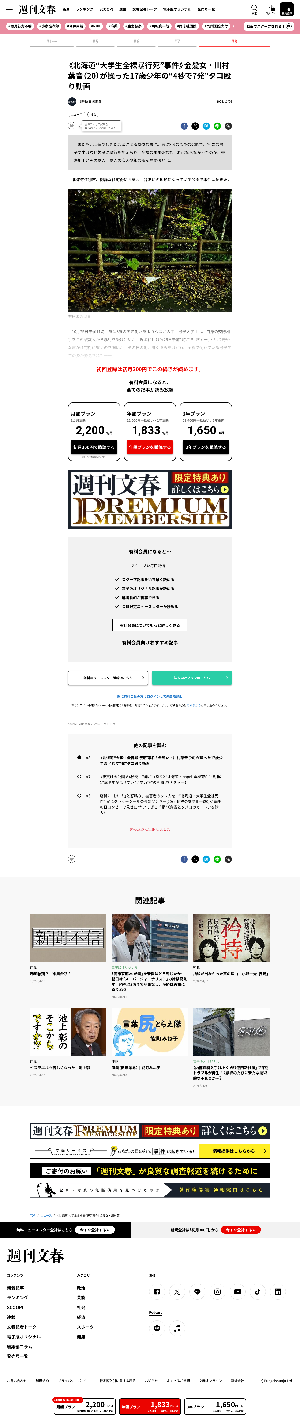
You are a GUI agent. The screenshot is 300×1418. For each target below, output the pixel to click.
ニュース (76, 114)
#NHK (96, 26)
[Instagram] (217, 1292)
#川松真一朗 (159, 26)
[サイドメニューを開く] (9, 9)
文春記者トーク (144, 9)
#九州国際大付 (216, 26)
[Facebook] (157, 1292)
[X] (177, 1292)
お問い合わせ (17, 1381)
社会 (93, 114)
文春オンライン (210, 1381)
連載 (122, 9)
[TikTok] (258, 1292)
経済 (81, 1317)
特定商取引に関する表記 (118, 1381)
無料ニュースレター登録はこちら (108, 677)
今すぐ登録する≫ (95, 1230)
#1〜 (51, 41)
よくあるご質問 (178, 1381)
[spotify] (157, 1328)
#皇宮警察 (133, 26)
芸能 (81, 1297)
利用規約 (42, 1381)
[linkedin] (278, 1292)
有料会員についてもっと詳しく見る (150, 625)
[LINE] (197, 1292)
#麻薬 (113, 26)
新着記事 (15, 1288)
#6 (136, 41)
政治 (81, 1288)
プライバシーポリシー (74, 1381)
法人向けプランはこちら (192, 677)
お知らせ (151, 1381)
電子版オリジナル (177, 9)
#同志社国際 (187, 26)
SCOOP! (106, 9)
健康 (81, 1336)
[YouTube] (238, 1292)
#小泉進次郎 (49, 26)
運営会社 (237, 1381)
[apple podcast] (177, 1328)
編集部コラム (19, 1346)
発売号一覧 (206, 9)
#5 (95, 41)
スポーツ (85, 1327)
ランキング (84, 9)
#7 (177, 41)
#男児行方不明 (20, 26)
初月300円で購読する (94, 447)
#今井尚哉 (75, 26)
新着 (66, 9)
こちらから (194, 705)
